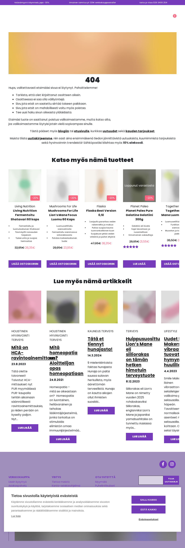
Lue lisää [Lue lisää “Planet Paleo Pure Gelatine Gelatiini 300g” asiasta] (139, 264)
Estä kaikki (152, 509)
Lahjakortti (167, 8)
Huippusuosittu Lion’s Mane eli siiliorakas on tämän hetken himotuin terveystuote (143, 357)
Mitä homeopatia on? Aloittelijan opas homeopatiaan (66, 360)
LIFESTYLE (100, 19)
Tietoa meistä (131, 8)
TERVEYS (56, 19)
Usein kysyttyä (17, 480)
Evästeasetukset (152, 519)
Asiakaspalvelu (17, 484)
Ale (118, 19)
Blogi (116, 8)
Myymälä (104, 8)
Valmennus (149, 8)
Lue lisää (16, 516)
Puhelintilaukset (105, 484)
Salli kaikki (152, 500)
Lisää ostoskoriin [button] (25, 264)
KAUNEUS (78, 19)
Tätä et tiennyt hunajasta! (100, 344)
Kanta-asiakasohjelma (66, 484)
